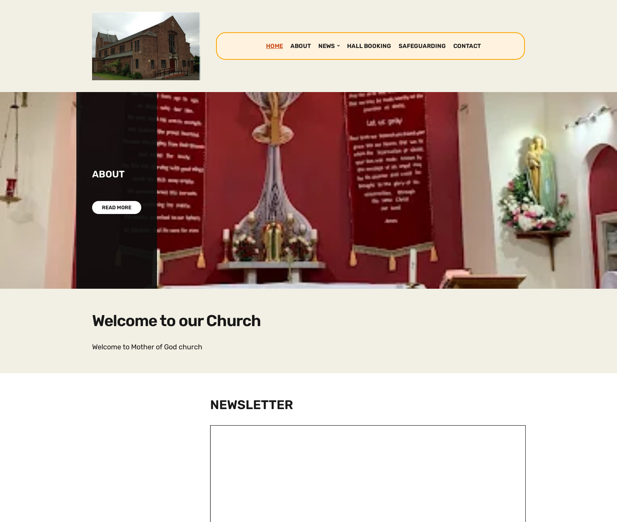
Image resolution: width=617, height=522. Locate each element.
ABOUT (300, 46)
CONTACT (467, 46)
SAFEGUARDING (422, 46)
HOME (274, 46)
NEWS (326, 46)
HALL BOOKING (369, 46)
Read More (116, 207)
